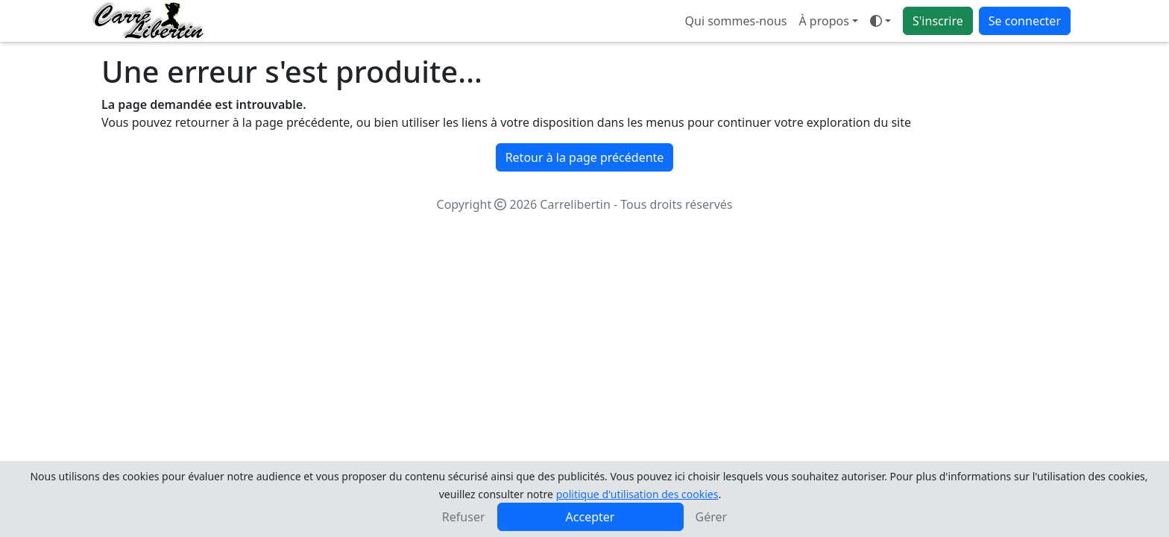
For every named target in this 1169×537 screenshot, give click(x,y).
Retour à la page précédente (584, 157)
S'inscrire (938, 21)
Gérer (712, 517)
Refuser (463, 517)
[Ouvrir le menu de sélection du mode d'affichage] (880, 21)
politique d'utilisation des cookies (637, 494)
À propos (823, 21)
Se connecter (1025, 21)
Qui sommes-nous (736, 21)
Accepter (590, 517)
